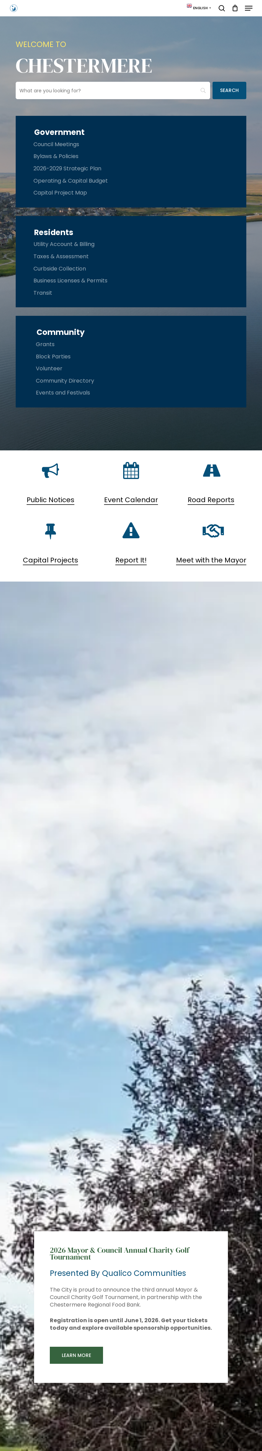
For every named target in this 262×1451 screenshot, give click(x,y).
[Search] (229, 90)
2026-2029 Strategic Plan (67, 168)
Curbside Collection (59, 269)
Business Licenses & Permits (70, 280)
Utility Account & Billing (63, 244)
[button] (248, 8)
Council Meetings (56, 144)
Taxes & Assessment (61, 256)
